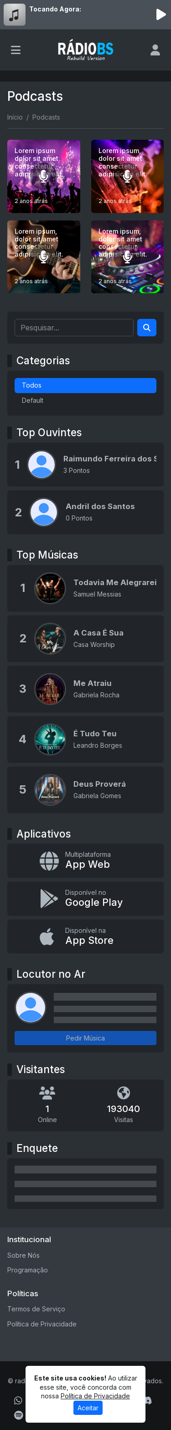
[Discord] (146, 1400)
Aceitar (88, 1408)
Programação (27, 1270)
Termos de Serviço (36, 1309)
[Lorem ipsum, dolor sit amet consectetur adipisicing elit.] (127, 176)
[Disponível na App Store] (85, 937)
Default (32, 400)
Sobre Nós (23, 1255)
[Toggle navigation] (15, 50)
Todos (31, 385)
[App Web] (85, 861)
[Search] (146, 327)
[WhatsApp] (18, 1400)
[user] (155, 50)
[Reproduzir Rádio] (161, 15)
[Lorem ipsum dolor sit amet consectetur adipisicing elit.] (43, 176)
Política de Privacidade (42, 1324)
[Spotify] (18, 1415)
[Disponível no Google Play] (85, 899)
